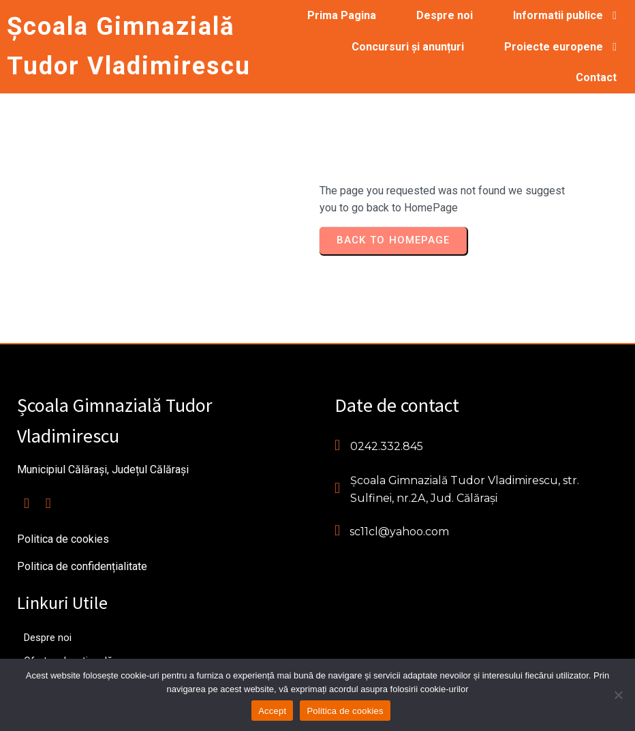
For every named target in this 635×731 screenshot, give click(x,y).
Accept (272, 711)
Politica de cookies (345, 711)
